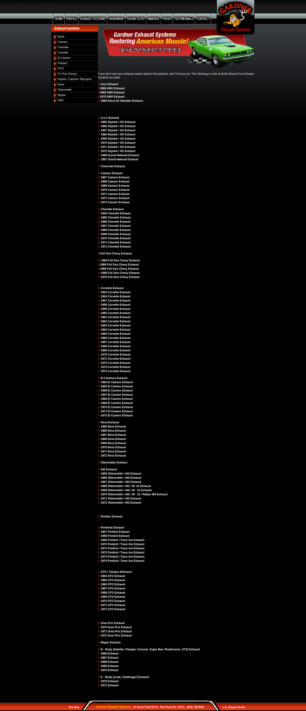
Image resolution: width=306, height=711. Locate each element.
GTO (61, 68)
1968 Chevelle (110, 230)
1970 (104, 670)
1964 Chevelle (110, 213)
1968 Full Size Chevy (112, 268)
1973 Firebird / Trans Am (117, 556)
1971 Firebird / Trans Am (117, 548)
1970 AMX (106, 96)
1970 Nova (107, 447)
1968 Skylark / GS (112, 134)
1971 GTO (107, 605)
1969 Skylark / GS (112, 138)
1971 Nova (108, 451)
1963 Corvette (110, 325)
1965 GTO (107, 580)
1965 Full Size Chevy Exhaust (120, 260)
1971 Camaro (110, 194)
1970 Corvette (110, 354)
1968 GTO (107, 592)
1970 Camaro (109, 189)
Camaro (63, 42)
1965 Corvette (110, 333)
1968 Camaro (109, 181)
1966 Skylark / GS (112, 126)
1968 (104, 661)
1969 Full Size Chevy (114, 273)
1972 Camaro (110, 198)
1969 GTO (107, 596)
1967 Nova (107, 434)
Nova (61, 84)
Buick (61, 36)
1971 (104, 685)
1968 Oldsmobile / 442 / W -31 (120, 486)
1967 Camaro (109, 177)
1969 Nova (107, 443)
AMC (61, 100)
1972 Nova (107, 455)
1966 (103, 653)
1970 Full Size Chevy (114, 277)
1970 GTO (107, 601)
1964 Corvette (110, 329)
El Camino (64, 58)
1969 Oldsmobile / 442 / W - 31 (121, 490)
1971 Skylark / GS (112, 147)
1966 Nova (107, 430)
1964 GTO (107, 576)
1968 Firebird (109, 536)
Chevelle (63, 47)
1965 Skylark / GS (112, 122)
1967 (103, 657)
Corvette (63, 52)
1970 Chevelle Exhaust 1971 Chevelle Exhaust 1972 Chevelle (114, 242)
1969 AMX (106, 92)
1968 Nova (108, 439)
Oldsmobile (65, 89)
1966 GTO (107, 584)
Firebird (62, 63)
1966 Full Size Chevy (113, 264)
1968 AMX (106, 88)
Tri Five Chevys (67, 73)
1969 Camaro (109, 185)
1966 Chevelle (110, 221)
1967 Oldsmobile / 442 (115, 482)
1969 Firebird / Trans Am (117, 540)
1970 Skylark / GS (112, 142)
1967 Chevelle (110, 225)
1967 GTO (107, 588)
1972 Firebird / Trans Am (116, 552)
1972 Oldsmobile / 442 (114, 502)
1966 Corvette (110, 338)
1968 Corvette (110, 346)
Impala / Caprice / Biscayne (74, 79)
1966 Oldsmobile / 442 (115, 477)
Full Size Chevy (110, 253)
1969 (104, 666)
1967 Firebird (109, 531)
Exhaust (133, 264)
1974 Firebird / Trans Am (116, 560)
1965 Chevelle (110, 217)
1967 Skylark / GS (112, 130)
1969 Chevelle (110, 234)
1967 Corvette (110, 342)
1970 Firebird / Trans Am (117, 544)
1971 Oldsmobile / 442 (115, 498)
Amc (104, 84)
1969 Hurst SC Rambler (115, 100)
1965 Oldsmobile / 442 (115, 473)
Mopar (62, 95)
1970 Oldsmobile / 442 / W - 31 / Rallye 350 (128, 494)
